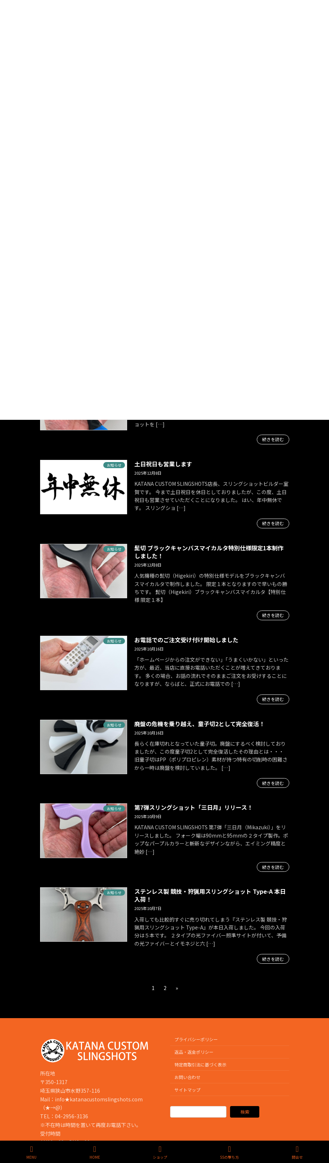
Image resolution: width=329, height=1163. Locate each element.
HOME (95, 1152)
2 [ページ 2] (165, 989)
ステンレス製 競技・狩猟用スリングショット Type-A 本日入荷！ (210, 895)
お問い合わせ (187, 1077)
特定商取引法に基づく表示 (200, 1064)
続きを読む (273, 439)
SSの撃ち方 (229, 1152)
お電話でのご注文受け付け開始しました (186, 639)
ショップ (160, 1152)
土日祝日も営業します (163, 464)
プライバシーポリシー (196, 1040)
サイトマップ (187, 1090)
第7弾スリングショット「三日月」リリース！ (193, 807)
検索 (245, 1112)
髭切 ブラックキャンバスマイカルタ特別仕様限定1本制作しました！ (208, 551)
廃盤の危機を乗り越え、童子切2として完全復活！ (199, 723)
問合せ (297, 1152)
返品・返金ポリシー (193, 1052)
